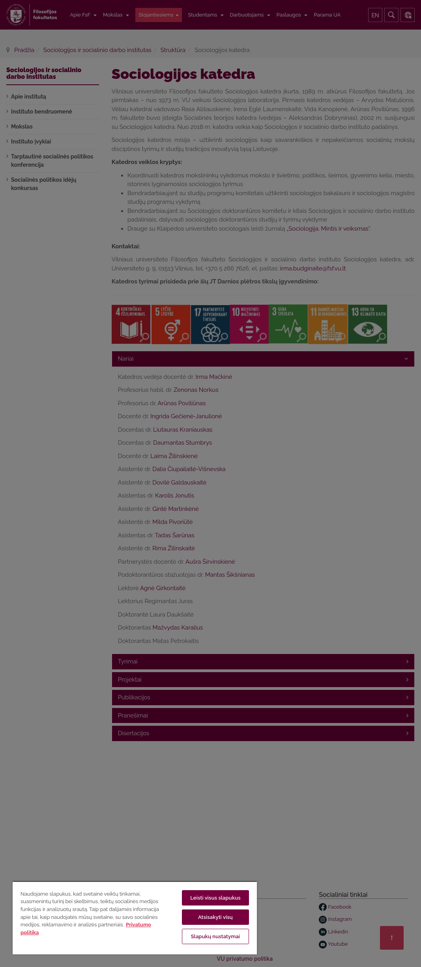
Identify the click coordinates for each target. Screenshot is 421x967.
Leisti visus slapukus (215, 898)
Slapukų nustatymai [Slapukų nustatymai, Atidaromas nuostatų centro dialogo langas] (215, 936)
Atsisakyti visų (215, 917)
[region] (135, 917)
